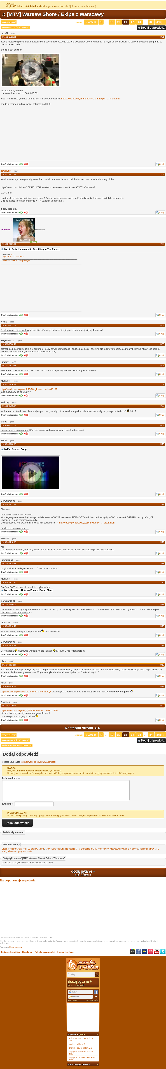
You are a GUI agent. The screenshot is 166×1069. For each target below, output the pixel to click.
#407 (162, 385)
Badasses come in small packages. (17, 261)
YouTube (157, 951)
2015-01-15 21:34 (9, 37)
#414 (162, 582)
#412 (162, 542)
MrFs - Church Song (15, 449)
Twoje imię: (7, 804)
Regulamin (27, 952)
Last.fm (150, 951)
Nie (26, 164)
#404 (162, 325)
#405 (162, 344)
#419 (162, 686)
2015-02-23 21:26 (9, 175)
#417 (162, 646)
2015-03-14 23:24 (9, 366)
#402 (162, 175)
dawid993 (6, 171)
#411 (162, 505)
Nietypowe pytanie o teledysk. (124, 849)
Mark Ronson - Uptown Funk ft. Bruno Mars (28, 590)
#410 (162, 444)
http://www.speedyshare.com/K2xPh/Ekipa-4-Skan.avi (90, 98)
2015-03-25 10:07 (9, 406)
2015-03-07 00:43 (9, 344)
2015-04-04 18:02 (9, 542)
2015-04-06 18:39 (9, 646)
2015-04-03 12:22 (9, 505)
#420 (162, 706)
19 (111, 22)
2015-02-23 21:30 (9, 244)
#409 (162, 425)
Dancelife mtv (87, 849)
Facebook (138, 951)
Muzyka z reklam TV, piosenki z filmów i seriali (83, 965)
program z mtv (25, 851)
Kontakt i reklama (65, 952)
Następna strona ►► (83, 728)
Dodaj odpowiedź (153, 27)
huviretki (5, 229)
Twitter (163, 951)
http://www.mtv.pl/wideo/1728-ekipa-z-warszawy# (26, 691)
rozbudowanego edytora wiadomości (38, 762)
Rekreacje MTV (72, 849)
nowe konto (72, 1000)
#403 (162, 244)
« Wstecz (91, 22)
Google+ (132, 951)
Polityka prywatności (45, 952)
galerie (82, 1034)
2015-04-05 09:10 (9, 605)
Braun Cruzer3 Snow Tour (14, 849)
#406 (162, 366)
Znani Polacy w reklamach (80, 1048)
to (11, 255)
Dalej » (160, 22)
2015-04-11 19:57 (9, 706)
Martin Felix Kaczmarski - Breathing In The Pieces (31, 249)
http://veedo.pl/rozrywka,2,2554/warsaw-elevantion (86, 522)
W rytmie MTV (102, 849)
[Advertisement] (28, 287)
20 (118, 22)
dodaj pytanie (83, 872)
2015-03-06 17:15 (9, 325)
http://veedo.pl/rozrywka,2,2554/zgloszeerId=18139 (29, 389)
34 (150, 22)
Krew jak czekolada (54, 849)
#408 (162, 406)
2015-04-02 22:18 (9, 425)
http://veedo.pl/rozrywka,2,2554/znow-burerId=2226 (29, 710)
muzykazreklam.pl (9, 22)
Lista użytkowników (10, 952)
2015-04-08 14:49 (9, 665)
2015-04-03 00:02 (9, 444)
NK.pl (144, 951)
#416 (162, 626)
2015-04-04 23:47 (9, 582)
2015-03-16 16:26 (9, 385)
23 (139, 22)
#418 (162, 665)
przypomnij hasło (92, 1000)
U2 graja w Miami (36, 849)
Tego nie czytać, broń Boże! (14, 257)
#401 (162, 37)
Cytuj (161, 164)
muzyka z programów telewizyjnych (15, 27)
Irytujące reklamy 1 (77, 1044)
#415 (162, 605)
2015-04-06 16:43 (9, 626)
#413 (162, 564)
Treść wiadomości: (11, 778)
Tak (21, 164)
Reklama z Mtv (146, 849)
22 (132, 22)
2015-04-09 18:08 (9, 686)
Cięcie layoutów (15, 947)
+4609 (33, 242)
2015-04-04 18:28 (9, 564)
